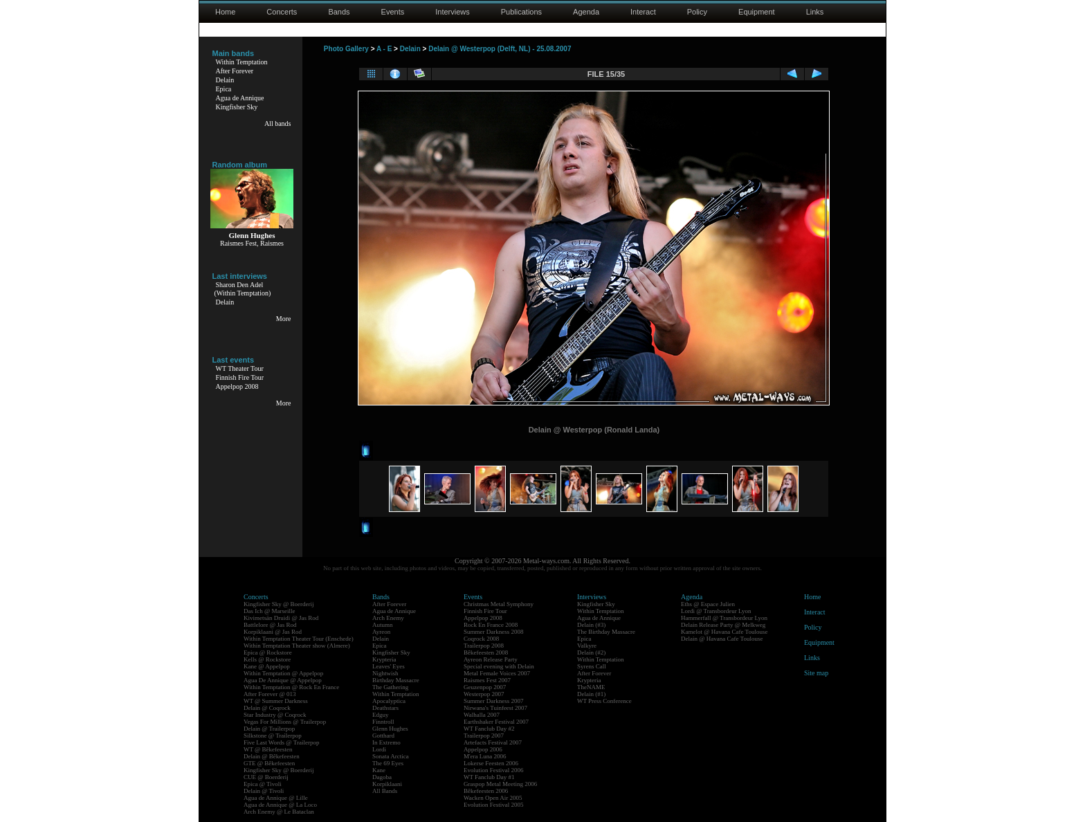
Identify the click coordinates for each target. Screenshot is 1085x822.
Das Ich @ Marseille (269, 611)
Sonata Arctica (390, 756)
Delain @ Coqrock (267, 707)
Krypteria (384, 659)
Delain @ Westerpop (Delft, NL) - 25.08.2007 (499, 49)
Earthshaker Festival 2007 (496, 721)
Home (225, 12)
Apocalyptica (388, 700)
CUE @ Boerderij (266, 777)
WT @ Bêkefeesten (268, 749)
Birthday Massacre (395, 680)
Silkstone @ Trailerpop (273, 735)
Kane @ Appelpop (267, 666)
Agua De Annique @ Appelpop (283, 680)
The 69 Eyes (387, 763)
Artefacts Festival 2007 (493, 742)
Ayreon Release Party (491, 659)
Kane (378, 770)
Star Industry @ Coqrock (275, 714)
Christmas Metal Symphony (499, 604)
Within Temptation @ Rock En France (291, 687)
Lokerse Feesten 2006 (491, 763)
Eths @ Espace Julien (708, 604)
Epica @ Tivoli (263, 783)
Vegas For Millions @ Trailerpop (285, 721)
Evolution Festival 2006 (494, 770)
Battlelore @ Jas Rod (270, 624)
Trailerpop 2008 (484, 645)
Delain (225, 80)
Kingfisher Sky (237, 107)
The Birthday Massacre (606, 631)
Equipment (756, 12)
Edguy (380, 714)
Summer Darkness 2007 (494, 700)
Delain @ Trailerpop (269, 728)
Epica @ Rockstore (268, 652)
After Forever (235, 71)
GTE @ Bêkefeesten (269, 763)
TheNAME (591, 687)
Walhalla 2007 (482, 714)
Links (815, 12)
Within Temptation (242, 62)
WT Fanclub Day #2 (489, 728)
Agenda (586, 12)
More (283, 318)
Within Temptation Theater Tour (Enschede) (299, 638)
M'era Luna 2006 (485, 756)
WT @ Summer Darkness (276, 700)
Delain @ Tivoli (264, 790)
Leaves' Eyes (388, 666)
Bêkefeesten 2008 (486, 652)
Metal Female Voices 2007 (497, 673)
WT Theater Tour (240, 368)
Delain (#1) (591, 694)
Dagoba (382, 777)
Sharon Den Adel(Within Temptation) (243, 289)
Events (393, 12)
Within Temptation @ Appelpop (283, 673)
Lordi (379, 749)
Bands (338, 12)
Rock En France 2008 (491, 624)
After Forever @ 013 (270, 694)
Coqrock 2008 (481, 638)
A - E (384, 49)
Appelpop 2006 (483, 749)
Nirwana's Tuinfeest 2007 (495, 707)
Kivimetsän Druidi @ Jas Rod (281, 617)
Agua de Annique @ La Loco (280, 804)
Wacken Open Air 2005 (493, 797)
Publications (521, 12)
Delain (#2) (591, 652)
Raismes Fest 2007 (487, 680)
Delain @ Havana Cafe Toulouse (722, 638)
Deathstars (385, 707)
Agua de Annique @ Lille (276, 797)
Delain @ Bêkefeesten (272, 756)
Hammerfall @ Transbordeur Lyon (724, 617)
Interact (643, 12)
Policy (697, 12)
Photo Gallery (346, 49)
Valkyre (586, 645)
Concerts (281, 12)
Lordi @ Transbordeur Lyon (716, 611)
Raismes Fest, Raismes (252, 243)
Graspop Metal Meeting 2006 (500, 783)
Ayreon (381, 631)
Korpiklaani (387, 783)
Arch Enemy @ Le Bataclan (279, 811)
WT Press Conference (604, 700)
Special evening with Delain (499, 666)
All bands (277, 123)
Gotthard (383, 735)
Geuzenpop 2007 (485, 687)
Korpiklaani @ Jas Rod (273, 631)
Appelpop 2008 (237, 386)
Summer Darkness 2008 (494, 631)
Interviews (452, 12)
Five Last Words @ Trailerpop (281, 742)
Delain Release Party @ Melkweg (723, 624)
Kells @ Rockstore (267, 659)
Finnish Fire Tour (240, 377)
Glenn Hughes (390, 728)
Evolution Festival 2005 (494, 804)
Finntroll (383, 721)
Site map (816, 673)
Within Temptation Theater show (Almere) (297, 645)
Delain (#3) (591, 624)
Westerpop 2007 (484, 694)
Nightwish (385, 673)
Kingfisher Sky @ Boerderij (279, 604)
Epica (224, 89)
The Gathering (390, 687)
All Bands (384, 790)
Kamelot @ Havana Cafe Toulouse (724, 631)
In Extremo (386, 742)
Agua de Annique (240, 98)
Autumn (382, 624)
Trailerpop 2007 (484, 735)
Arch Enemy (388, 617)
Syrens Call (591, 666)
